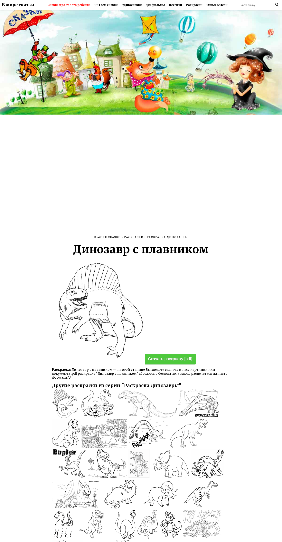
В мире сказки (18, 4)
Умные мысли (217, 5)
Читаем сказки (106, 5)
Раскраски (194, 5)
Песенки (175, 5)
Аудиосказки (132, 5)
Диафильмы (155, 5)
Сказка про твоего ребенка (69, 5)
